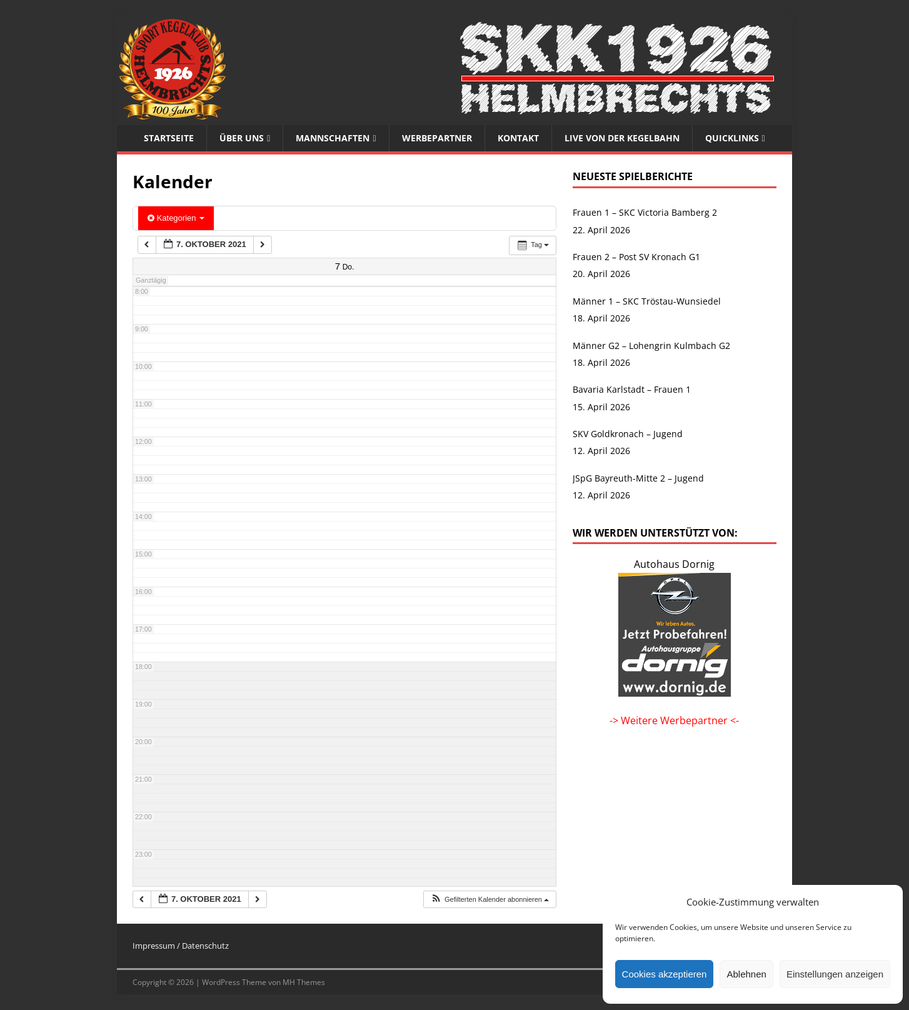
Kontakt (518, 138)
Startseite (169, 138)
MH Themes (304, 982)
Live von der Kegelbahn (622, 138)
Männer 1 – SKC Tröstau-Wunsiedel (647, 301)
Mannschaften (332, 138)
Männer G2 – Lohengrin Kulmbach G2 (651, 345)
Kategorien (176, 218)
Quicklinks (732, 138)
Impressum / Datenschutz (181, 945)
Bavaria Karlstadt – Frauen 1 (632, 389)
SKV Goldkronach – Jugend (628, 434)
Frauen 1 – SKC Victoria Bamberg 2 (645, 212)
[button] (489, 899)
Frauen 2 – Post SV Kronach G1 (636, 257)
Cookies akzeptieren (664, 974)
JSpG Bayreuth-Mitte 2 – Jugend (638, 478)
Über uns (241, 138)
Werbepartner (437, 138)
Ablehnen (746, 974)
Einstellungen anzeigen (834, 974)
